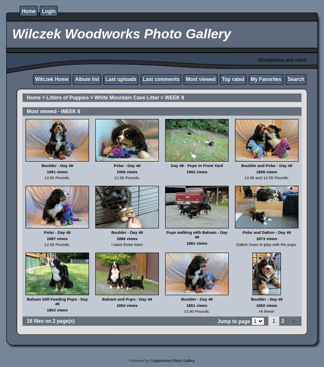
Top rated (233, 79)
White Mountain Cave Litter (126, 98)
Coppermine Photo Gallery (172, 361)
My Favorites (266, 79)
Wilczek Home (52, 79)
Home (29, 11)
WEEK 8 (174, 98)
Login (49, 11)
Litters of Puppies (67, 98)
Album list (87, 79)
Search (296, 79)
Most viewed (200, 79)
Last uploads (120, 79)
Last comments (161, 79)
